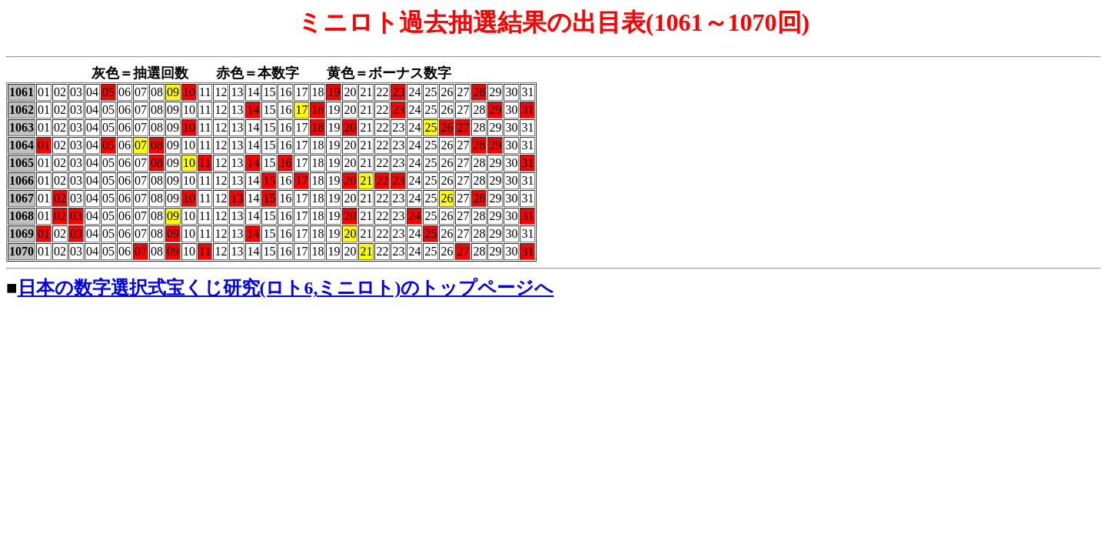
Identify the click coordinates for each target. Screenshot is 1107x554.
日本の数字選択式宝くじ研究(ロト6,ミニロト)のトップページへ (286, 288)
